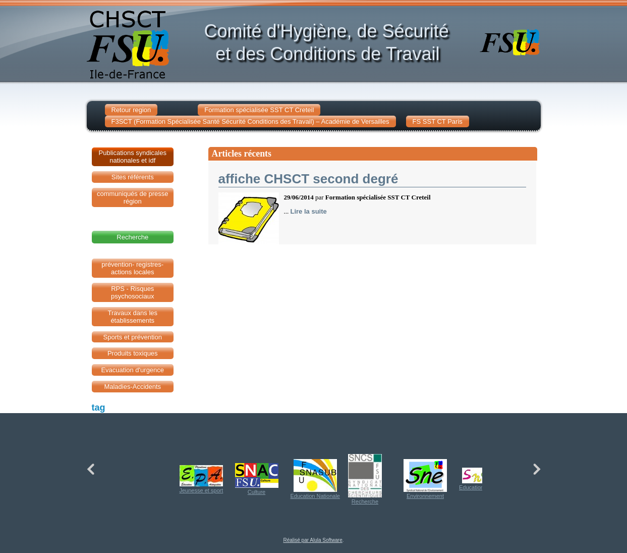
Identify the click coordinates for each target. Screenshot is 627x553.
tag (98, 408)
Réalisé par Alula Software (312, 540)
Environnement (425, 479)
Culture (256, 479)
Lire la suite (309, 211)
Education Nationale (315, 479)
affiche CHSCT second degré (308, 178)
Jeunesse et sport (201, 479)
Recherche (365, 479)
